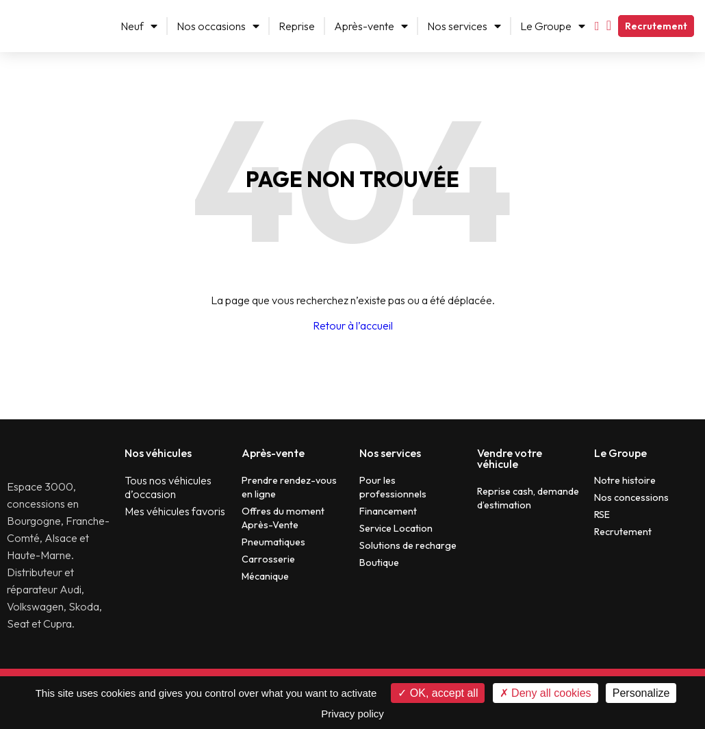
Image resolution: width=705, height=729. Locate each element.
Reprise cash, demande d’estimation (528, 498)
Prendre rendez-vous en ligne (289, 487)
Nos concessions (631, 497)
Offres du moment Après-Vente (283, 518)
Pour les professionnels (392, 487)
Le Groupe (552, 26)
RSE (602, 514)
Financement (388, 511)
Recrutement (656, 26)
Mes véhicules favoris (175, 511)
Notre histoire (625, 480)
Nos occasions (218, 26)
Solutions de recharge (408, 545)
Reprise (297, 26)
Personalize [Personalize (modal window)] (641, 693)
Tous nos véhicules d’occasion (168, 487)
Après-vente (371, 26)
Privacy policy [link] (352, 713)
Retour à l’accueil (353, 325)
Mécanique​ (265, 576)
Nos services (464, 26)
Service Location (396, 528)
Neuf (138, 26)
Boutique (379, 562)
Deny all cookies (545, 693)
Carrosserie (268, 559)
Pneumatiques (273, 542)
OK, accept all (438, 693)
